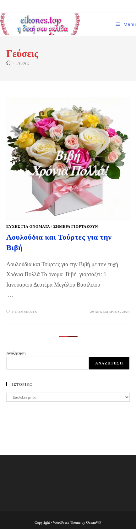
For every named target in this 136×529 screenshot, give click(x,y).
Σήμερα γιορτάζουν (75, 226)
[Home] (8, 63)
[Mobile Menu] (126, 24)
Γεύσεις (22, 63)
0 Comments (24, 311)
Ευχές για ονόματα (28, 226)
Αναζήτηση (16, 353)
